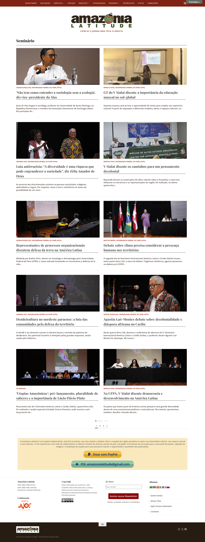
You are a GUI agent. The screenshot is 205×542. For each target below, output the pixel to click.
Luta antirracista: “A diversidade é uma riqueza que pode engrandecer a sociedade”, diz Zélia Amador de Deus (55, 171)
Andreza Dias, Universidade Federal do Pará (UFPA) (37, 162)
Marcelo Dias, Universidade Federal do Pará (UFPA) (124, 88)
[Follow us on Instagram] (179, 529)
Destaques (45, 3)
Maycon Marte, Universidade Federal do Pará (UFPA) (125, 240)
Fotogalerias (99, 3)
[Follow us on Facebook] (185, 529)
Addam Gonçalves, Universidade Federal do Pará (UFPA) (39, 88)
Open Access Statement (161, 506)
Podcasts (83, 3)
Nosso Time (156, 501)
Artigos (71, 3)
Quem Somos (31, 3)
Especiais (58, 3)
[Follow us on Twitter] (182, 529)
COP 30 (141, 3)
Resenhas (113, 3)
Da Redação (21, 388)
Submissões (152, 3)
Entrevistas (128, 3)
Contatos (155, 511)
